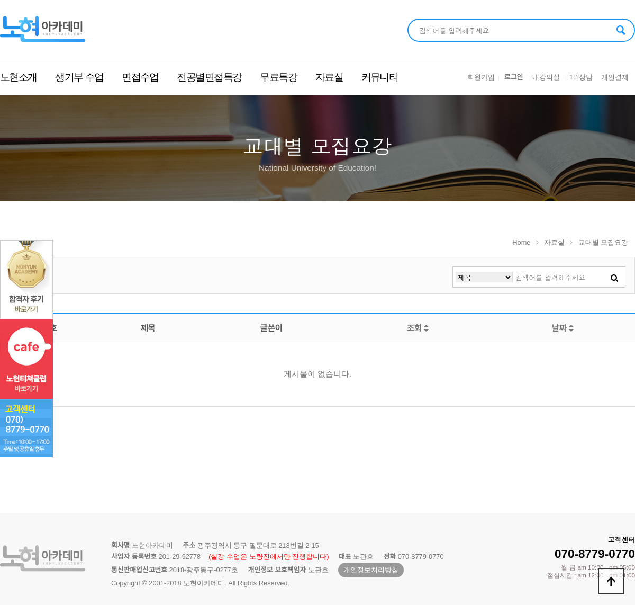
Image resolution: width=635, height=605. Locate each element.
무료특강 (278, 77)
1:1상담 (581, 77)
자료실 (329, 77)
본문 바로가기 (0, 0)
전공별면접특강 (209, 77)
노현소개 (18, 77)
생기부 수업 (79, 77)
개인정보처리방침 (370, 570)
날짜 (562, 328)
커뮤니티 (379, 77)
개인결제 (615, 77)
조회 (417, 328)
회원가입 (481, 77)
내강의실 (546, 77)
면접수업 (140, 77)
